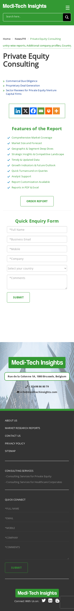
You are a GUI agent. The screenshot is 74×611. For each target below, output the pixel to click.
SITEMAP (10, 451)
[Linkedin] (17, 110)
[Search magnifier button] (67, 17)
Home (6, 39)
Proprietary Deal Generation (23, 85)
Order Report (37, 201)
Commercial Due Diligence (21, 81)
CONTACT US (13, 435)
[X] (25, 110)
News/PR (20, 39)
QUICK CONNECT (15, 499)
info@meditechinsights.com (37, 392)
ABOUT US (11, 420)
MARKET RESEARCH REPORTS (22, 428)
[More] (56, 110)
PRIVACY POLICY (15, 443)
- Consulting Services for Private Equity (28, 476)
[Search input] (34, 16)
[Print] (48, 110)
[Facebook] (33, 110)
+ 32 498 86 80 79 (37, 386)
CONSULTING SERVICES (19, 470)
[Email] (40, 110)
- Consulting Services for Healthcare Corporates (33, 482)
